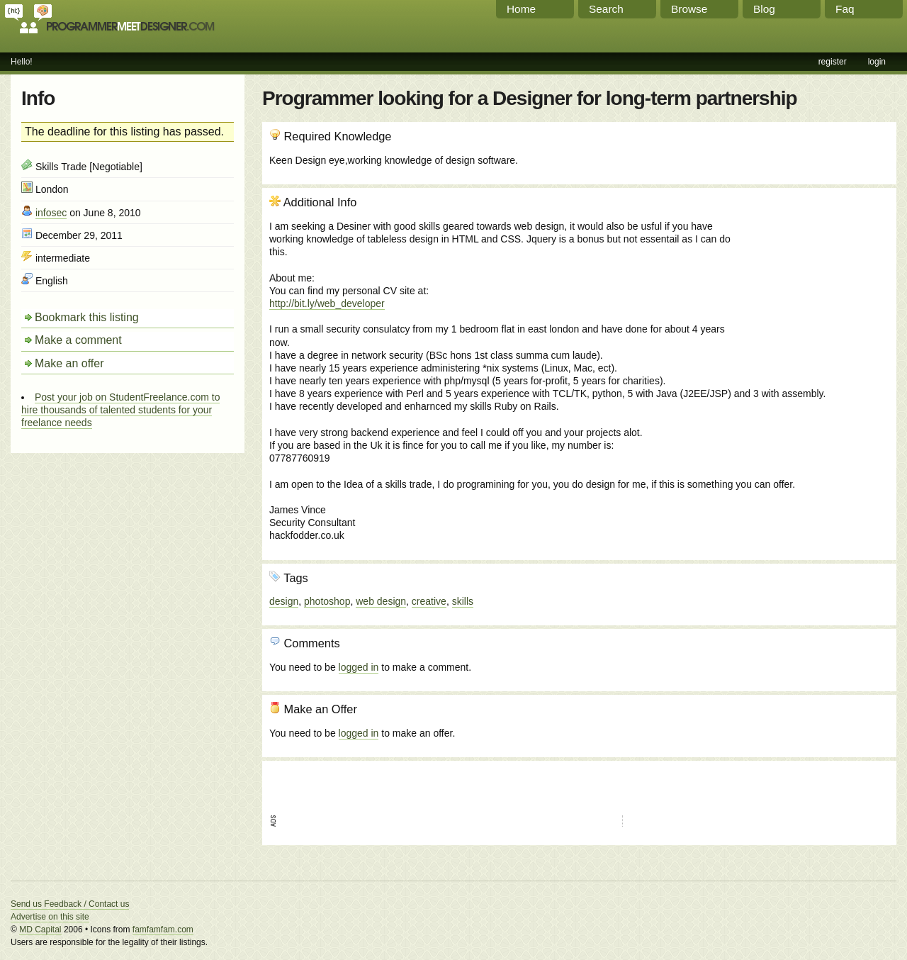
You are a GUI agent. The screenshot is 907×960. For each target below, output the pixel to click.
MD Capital (40, 929)
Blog (764, 9)
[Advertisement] (813, 271)
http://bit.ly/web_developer (327, 303)
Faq (845, 9)
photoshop (327, 601)
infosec (51, 212)
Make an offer (69, 363)
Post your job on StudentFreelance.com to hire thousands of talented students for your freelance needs (120, 409)
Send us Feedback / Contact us (70, 904)
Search (606, 9)
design (283, 601)
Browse (689, 9)
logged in (359, 667)
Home (521, 9)
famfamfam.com (163, 929)
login (877, 62)
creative (429, 601)
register (832, 62)
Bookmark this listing (87, 317)
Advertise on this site (50, 917)
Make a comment (78, 340)
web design (381, 601)
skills (462, 601)
